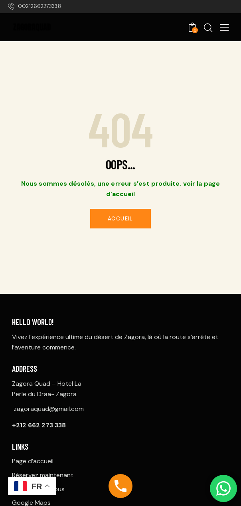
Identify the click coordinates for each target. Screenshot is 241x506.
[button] (224, 27)
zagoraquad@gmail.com (48, 409)
